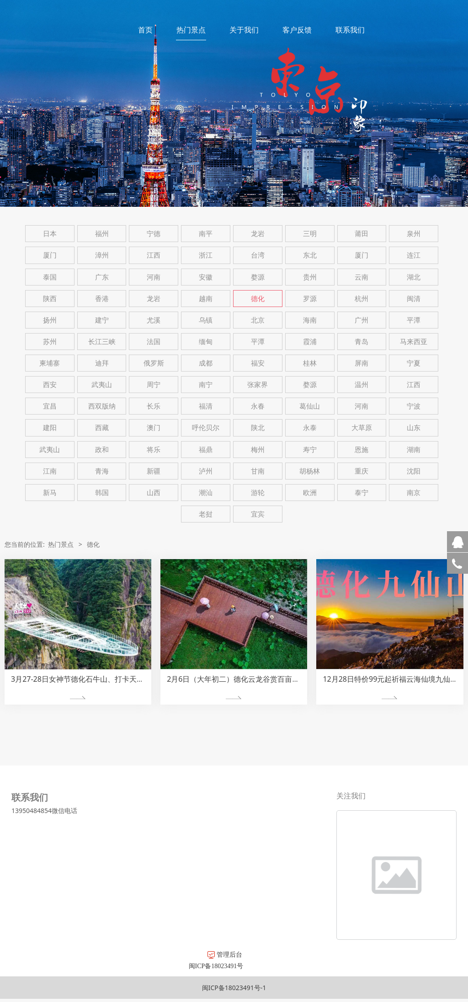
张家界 (257, 384)
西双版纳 (102, 406)
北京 (258, 320)
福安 (258, 363)
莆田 (361, 233)
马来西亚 (413, 341)
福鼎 (206, 449)
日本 (50, 233)
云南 (361, 277)
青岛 (361, 341)
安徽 (206, 277)
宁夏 (413, 363)
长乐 (153, 406)
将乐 (153, 449)
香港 (102, 298)
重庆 (361, 471)
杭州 (361, 298)
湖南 (413, 449)
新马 (50, 492)
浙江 (206, 255)
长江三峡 (102, 341)
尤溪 (153, 320)
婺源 (258, 277)
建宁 (102, 320)
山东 (413, 427)
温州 (361, 384)
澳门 (153, 427)
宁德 (153, 233)
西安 (50, 384)
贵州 (310, 277)
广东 (102, 277)
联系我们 (350, 30)
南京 (413, 492)
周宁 (153, 384)
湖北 (413, 277)
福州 (102, 233)
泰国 (50, 277)
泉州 (413, 233)
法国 (153, 341)
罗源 (310, 298)
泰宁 (361, 492)
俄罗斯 (154, 363)
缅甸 (206, 341)
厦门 (50, 255)
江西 (153, 255)
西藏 (102, 427)
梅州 (258, 449)
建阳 (50, 427)
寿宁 (310, 449)
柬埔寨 (49, 363)
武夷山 (101, 384)
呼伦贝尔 (205, 427)
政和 (102, 449)
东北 (310, 255)
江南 (50, 471)
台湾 (258, 255)
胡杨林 (309, 471)
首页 (145, 30)
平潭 (413, 320)
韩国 (102, 492)
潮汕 (206, 492)
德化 (258, 298)
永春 (258, 406)
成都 (206, 363)
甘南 (258, 471)
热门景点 (191, 30)
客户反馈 (297, 30)
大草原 (361, 427)
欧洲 (310, 492)
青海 (102, 471)
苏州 (50, 341)
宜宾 (258, 514)
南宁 (206, 384)
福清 (206, 406)
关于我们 (244, 30)
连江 (413, 255)
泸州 (206, 471)
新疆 (153, 471)
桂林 (310, 363)
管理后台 (123, 954)
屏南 (361, 363)
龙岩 (258, 233)
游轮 (258, 492)
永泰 (310, 427)
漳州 (102, 255)
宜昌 (50, 406)
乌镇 (206, 320)
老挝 (206, 514)
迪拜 (102, 363)
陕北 (258, 427)
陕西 (50, 298)
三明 (310, 233)
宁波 (413, 406)
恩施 (361, 449)
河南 (153, 277)
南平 (206, 233)
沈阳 (413, 471)
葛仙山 (309, 406)
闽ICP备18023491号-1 (234, 987)
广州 (361, 320)
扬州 (50, 320)
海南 (310, 320)
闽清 (413, 298)
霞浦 (310, 341)
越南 (206, 298)
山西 (153, 492)
